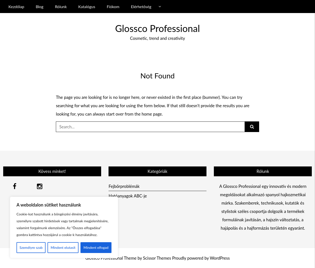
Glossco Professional (157, 28)
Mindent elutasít (63, 247)
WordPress (220, 258)
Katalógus (86, 6)
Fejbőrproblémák (124, 186)
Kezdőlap (16, 6)
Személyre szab (31, 247)
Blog (39, 6)
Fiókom (113, 6)
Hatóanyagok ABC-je (128, 195)
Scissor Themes (157, 258)
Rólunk (61, 6)
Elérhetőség (141, 6)
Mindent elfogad (95, 247)
